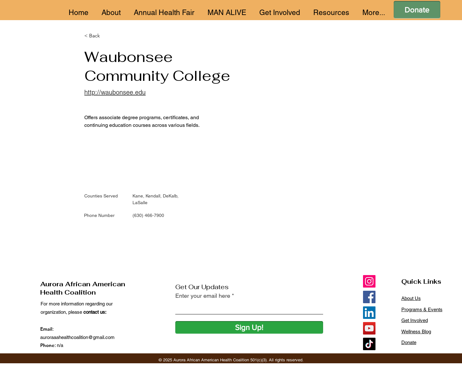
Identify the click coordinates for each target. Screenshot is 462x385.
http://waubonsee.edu (115, 92)
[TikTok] (369, 344)
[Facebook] (369, 297)
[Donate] (417, 10)
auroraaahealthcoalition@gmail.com (77, 337)
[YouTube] (369, 328)
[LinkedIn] (369, 312)
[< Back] (97, 36)
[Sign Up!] (249, 327)
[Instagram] (369, 281)
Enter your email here (202, 296)
